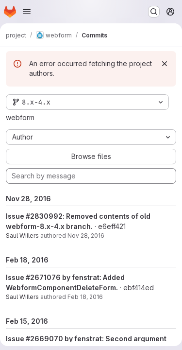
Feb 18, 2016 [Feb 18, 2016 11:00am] (85, 296)
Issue (16, 216)
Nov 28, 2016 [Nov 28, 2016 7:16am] (85, 235)
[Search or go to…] (154, 12)
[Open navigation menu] (26, 11)
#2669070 (44, 338)
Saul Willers (22, 235)
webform (20, 117)
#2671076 (43, 277)
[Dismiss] (164, 64)
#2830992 (44, 216)
